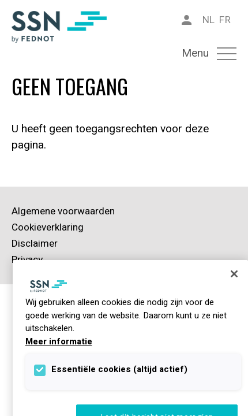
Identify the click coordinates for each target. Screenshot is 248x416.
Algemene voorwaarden (63, 211)
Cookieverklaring (48, 227)
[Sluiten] (234, 274)
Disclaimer (35, 243)
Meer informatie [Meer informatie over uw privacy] (58, 341)
